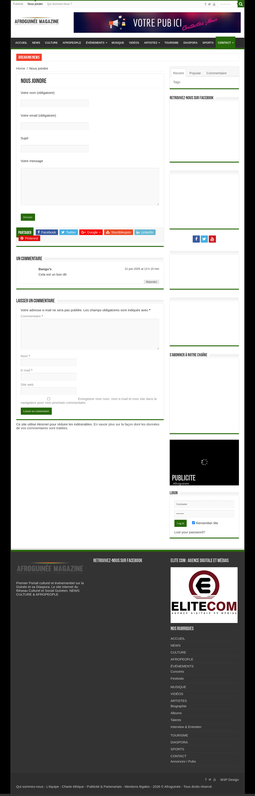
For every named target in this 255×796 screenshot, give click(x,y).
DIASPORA (191, 42)
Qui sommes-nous (30, 786)
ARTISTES (150, 42)
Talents (176, 720)
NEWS (36, 42)
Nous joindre (35, 4)
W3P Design (229, 780)
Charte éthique (73, 786)
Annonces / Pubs (183, 761)
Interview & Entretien (186, 727)
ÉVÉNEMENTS (95, 42)
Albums (176, 713)
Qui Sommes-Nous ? (59, 4)
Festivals (177, 678)
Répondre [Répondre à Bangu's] (151, 281)
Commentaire (32, 316)
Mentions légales (137, 786)
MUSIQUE (118, 42)
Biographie (179, 706)
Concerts (177, 671)
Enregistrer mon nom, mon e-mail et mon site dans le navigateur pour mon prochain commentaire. (89, 400)
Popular (195, 73)
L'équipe (52, 786)
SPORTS (208, 42)
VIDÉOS (134, 42)
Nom (25, 356)
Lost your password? (189, 532)
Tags (176, 82)
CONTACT (224, 42)
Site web (27, 384)
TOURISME (171, 42)
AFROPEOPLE (72, 42)
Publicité (18, 4)
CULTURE (51, 42)
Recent (178, 73)
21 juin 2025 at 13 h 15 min (142, 268)
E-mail (27, 370)
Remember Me (205, 523)
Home (20, 68)
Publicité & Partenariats (104, 786)
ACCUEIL (21, 42)
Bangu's (45, 269)
